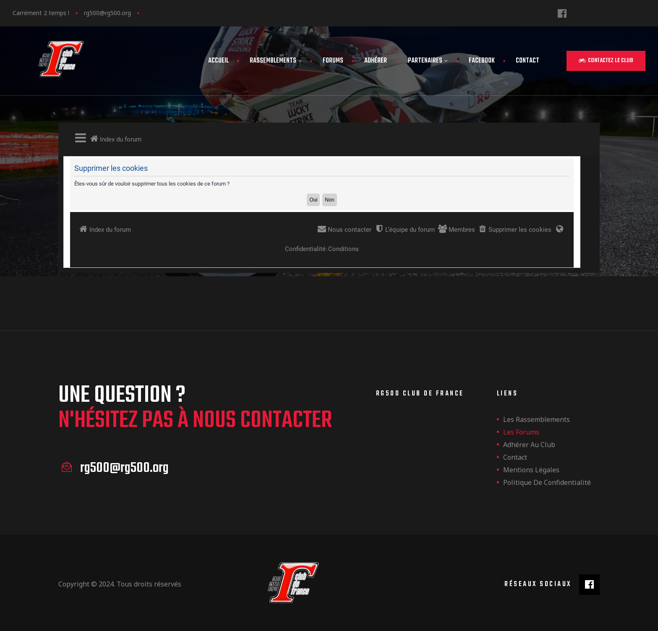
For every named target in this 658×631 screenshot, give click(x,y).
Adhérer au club (529, 444)
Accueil (218, 60)
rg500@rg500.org (107, 13)
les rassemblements (536, 419)
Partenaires (428, 60)
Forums (333, 60)
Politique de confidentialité (547, 482)
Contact (527, 60)
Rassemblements (276, 60)
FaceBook (482, 60)
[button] (606, 61)
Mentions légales (531, 469)
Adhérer (375, 60)
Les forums (521, 432)
